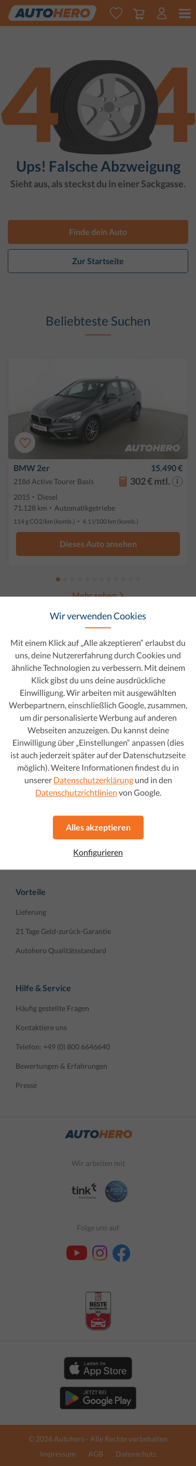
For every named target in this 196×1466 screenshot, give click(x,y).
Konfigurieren (98, 852)
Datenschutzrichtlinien (76, 792)
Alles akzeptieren (98, 827)
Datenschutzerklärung (93, 780)
